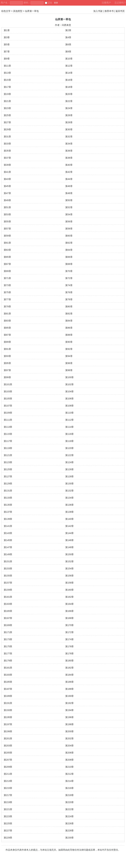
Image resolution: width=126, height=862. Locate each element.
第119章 (8, 448)
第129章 (8, 483)
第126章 (69, 469)
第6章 (68, 44)
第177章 (8, 653)
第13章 (7, 72)
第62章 (69, 242)
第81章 (7, 313)
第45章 (7, 186)
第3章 (7, 37)
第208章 (69, 759)
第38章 (69, 157)
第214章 (69, 781)
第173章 (8, 639)
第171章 (8, 632)
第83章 (7, 320)
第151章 (8, 561)
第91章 (7, 349)
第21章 (7, 101)
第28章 (69, 122)
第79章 (7, 306)
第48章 (69, 193)
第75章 (7, 292)
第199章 (8, 731)
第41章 (7, 172)
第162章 (69, 597)
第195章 (8, 717)
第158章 (69, 582)
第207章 (8, 759)
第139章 (8, 519)
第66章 (69, 257)
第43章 (7, 179)
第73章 (7, 285)
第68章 (69, 264)
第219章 (8, 802)
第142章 (69, 526)
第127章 (8, 476)
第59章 (7, 235)
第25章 (7, 115)
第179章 (8, 660)
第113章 (8, 427)
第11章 (7, 65)
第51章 (7, 207)
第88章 (69, 335)
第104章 (69, 391)
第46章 (69, 186)
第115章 (8, 434)
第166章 (69, 611)
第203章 (8, 745)
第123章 (8, 462)
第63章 (7, 250)
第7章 (7, 51)
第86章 (69, 327)
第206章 (69, 752)
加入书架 (98, 11)
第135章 (8, 504)
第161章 (8, 597)
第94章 (69, 356)
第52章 (69, 207)
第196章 (69, 717)
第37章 (7, 157)
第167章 (8, 618)
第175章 (8, 646)
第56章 (69, 221)
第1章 (7, 30)
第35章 (7, 150)
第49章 (7, 200)
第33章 (7, 143)
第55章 (7, 221)
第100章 (69, 377)
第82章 (69, 313)
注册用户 (106, 2)
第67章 (7, 264)
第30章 (69, 129)
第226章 (69, 823)
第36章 (69, 150)
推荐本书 (109, 11)
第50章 (69, 200)
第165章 (8, 611)
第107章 (8, 405)
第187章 (8, 689)
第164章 (69, 604)
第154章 (69, 568)
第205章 (8, 752)
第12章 (69, 65)
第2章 (68, 30)
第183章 (8, 674)
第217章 (8, 795)
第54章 (69, 214)
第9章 (7, 58)
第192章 (69, 703)
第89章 (7, 342)
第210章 (69, 766)
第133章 (8, 497)
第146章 (69, 540)
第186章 (69, 682)
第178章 (69, 653)
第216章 (69, 788)
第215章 (8, 788)
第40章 (69, 165)
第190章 (69, 696)
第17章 (7, 87)
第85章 (7, 327)
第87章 (7, 335)
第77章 (7, 299)
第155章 (8, 575)
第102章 (69, 384)
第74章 (69, 285)
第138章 (69, 512)
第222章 (69, 809)
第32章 (69, 136)
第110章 (69, 412)
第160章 (69, 589)
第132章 (69, 490)
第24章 (69, 108)
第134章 (69, 497)
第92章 (69, 349)
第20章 (69, 94)
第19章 (7, 94)
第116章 (69, 434)
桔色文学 (5, 11)
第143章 (8, 533)
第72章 (69, 278)
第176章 (69, 646)
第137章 (8, 512)
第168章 (69, 618)
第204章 (69, 745)
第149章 (8, 554)
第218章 (69, 795)
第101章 (8, 384)
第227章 (8, 830)
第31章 (7, 136)
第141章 (8, 526)
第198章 (69, 724)
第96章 (69, 363)
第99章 (7, 377)
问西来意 (66, 25)
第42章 (69, 172)
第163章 (8, 604)
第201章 (8, 738)
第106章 (69, 398)
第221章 (8, 809)
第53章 (7, 214)
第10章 (69, 58)
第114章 (69, 427)
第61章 (7, 242)
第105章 (8, 398)
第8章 (68, 51)
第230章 (69, 837)
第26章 (69, 115)
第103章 (8, 391)
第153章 (8, 568)
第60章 (69, 235)
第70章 (69, 271)
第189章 (8, 696)
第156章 (69, 575)
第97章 (7, 370)
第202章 (69, 738)
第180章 (69, 660)
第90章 (69, 342)
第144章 (69, 533)
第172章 (69, 632)
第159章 (8, 589)
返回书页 (120, 11)
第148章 (69, 547)
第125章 (8, 469)
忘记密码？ (120, 2)
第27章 (7, 122)
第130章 (69, 483)
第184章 (69, 674)
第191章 (8, 703)
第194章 (69, 710)
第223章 (8, 816)
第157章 (8, 582)
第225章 (8, 823)
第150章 (69, 554)
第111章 (8, 419)
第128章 (69, 476)
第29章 (7, 129)
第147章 (8, 547)
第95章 (7, 363)
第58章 (69, 228)
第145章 (8, 540)
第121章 (8, 455)
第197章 (8, 724)
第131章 (8, 490)
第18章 (69, 87)
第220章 (69, 802)
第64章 (69, 250)
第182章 (69, 667)
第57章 (7, 228)
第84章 (69, 320)
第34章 (69, 143)
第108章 (69, 405)
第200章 (69, 731)
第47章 (7, 193)
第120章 (69, 448)
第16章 (69, 80)
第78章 (69, 299)
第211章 (8, 774)
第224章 (69, 816)
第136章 (69, 504)
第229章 (8, 837)
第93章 (7, 356)
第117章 (8, 441)
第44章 (69, 179)
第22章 (69, 101)
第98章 (69, 370)
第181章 (8, 667)
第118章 (69, 441)
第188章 (69, 689)
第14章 (69, 72)
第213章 (8, 781)
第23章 (7, 108)
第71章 (7, 278)
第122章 (69, 455)
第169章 (8, 625)
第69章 (7, 271)
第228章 (69, 830)
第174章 (69, 639)
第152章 (69, 561)
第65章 (7, 257)
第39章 (7, 165)
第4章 (68, 37)
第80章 (69, 306)
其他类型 (17, 11)
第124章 (69, 462)
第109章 (8, 412)
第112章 (69, 419)
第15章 (7, 80)
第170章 (69, 625)
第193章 (8, 710)
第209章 (8, 766)
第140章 (69, 519)
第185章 (8, 682)
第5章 (7, 44)
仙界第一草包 (32, 11)
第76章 (69, 292)
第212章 (69, 774)
